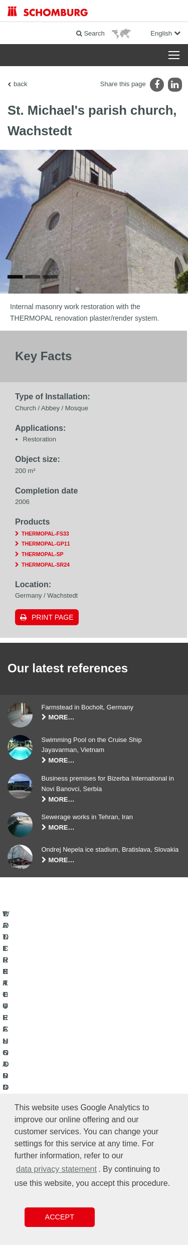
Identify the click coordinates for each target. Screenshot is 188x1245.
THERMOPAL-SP (43, 557)
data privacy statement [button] (56, 1169)
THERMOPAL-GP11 (46, 547)
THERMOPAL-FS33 (45, 536)
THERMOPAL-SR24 (46, 567)
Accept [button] (59, 1217)
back (20, 84)
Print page (53, 620)
